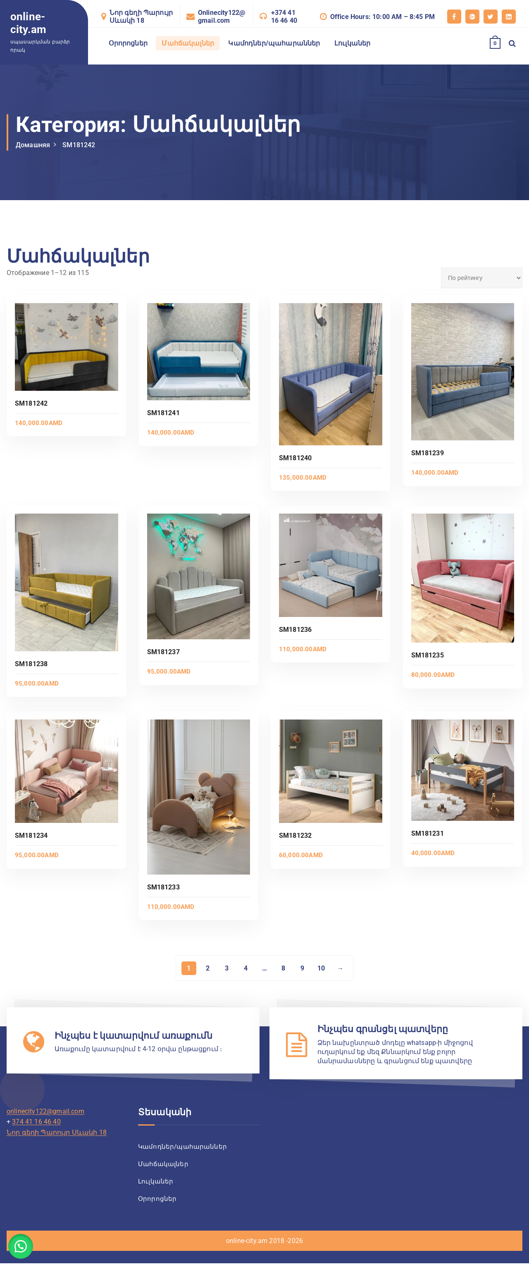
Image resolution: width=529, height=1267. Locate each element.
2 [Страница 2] (207, 968)
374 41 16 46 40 (36, 1123)
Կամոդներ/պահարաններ (274, 43)
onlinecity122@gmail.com (45, 1112)
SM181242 (78, 145)
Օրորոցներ (128, 43)
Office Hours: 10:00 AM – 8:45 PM (382, 17)
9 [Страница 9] (302, 968)
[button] (20, 1246)
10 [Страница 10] (321, 968)
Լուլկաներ (352, 43)
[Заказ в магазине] (481, 278)
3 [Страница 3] (226, 968)
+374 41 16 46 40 (284, 16)
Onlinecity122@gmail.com (221, 16)
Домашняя (33, 145)
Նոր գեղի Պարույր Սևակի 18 (141, 16)
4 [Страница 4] (245, 968)
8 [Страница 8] (283, 968)
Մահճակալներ (188, 43)
